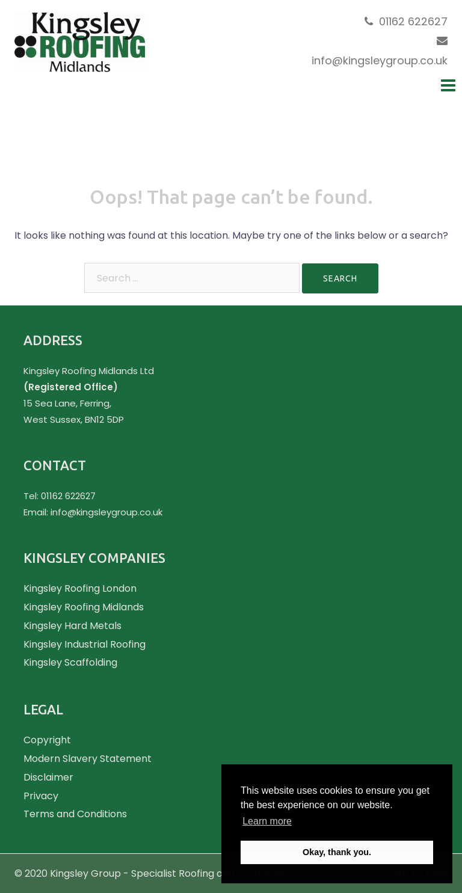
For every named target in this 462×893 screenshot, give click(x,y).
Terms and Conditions (75, 814)
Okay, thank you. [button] (337, 852)
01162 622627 (413, 21)
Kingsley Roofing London (80, 588)
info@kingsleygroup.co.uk (380, 60)
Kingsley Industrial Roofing (84, 644)
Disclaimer (48, 777)
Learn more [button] (267, 821)
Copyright (47, 740)
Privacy (40, 796)
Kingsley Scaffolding (70, 662)
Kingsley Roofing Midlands (83, 607)
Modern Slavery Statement (87, 759)
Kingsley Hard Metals (72, 626)
